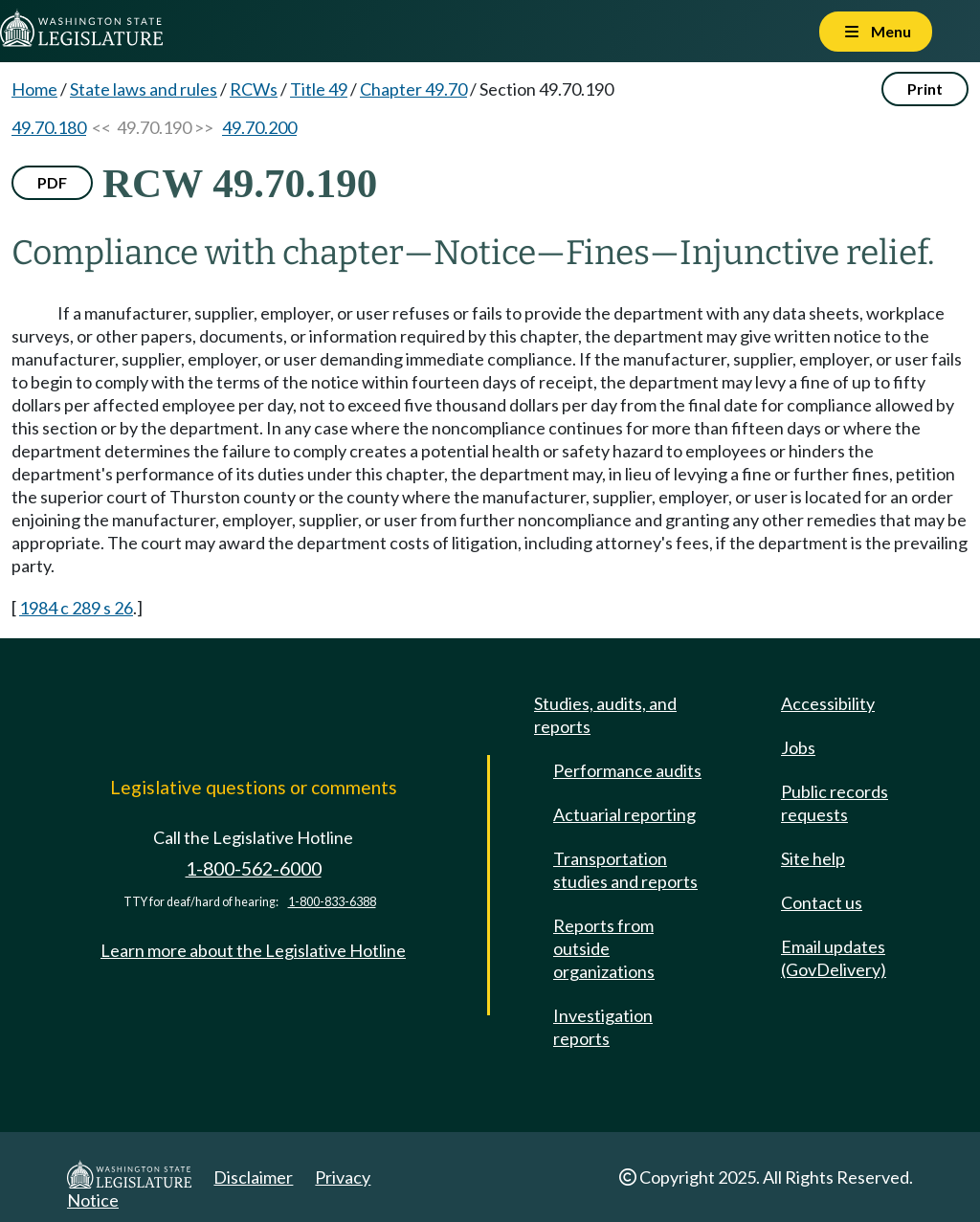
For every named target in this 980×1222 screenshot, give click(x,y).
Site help (813, 858)
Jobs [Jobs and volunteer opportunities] (798, 747)
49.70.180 (48, 127)
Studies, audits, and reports (605, 715)
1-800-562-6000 (254, 868)
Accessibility (828, 703)
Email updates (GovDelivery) (833, 958)
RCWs (254, 89)
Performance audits (627, 770)
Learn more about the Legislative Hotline (253, 950)
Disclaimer (253, 1177)
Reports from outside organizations (604, 948)
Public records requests (834, 803)
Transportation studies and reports (625, 870)
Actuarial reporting (624, 814)
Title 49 (318, 89)
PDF (52, 182)
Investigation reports (603, 1027)
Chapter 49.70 (413, 89)
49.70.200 (259, 127)
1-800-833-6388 (332, 902)
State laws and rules (143, 89)
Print (925, 88)
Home (34, 89)
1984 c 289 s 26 (76, 607)
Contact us (821, 902)
